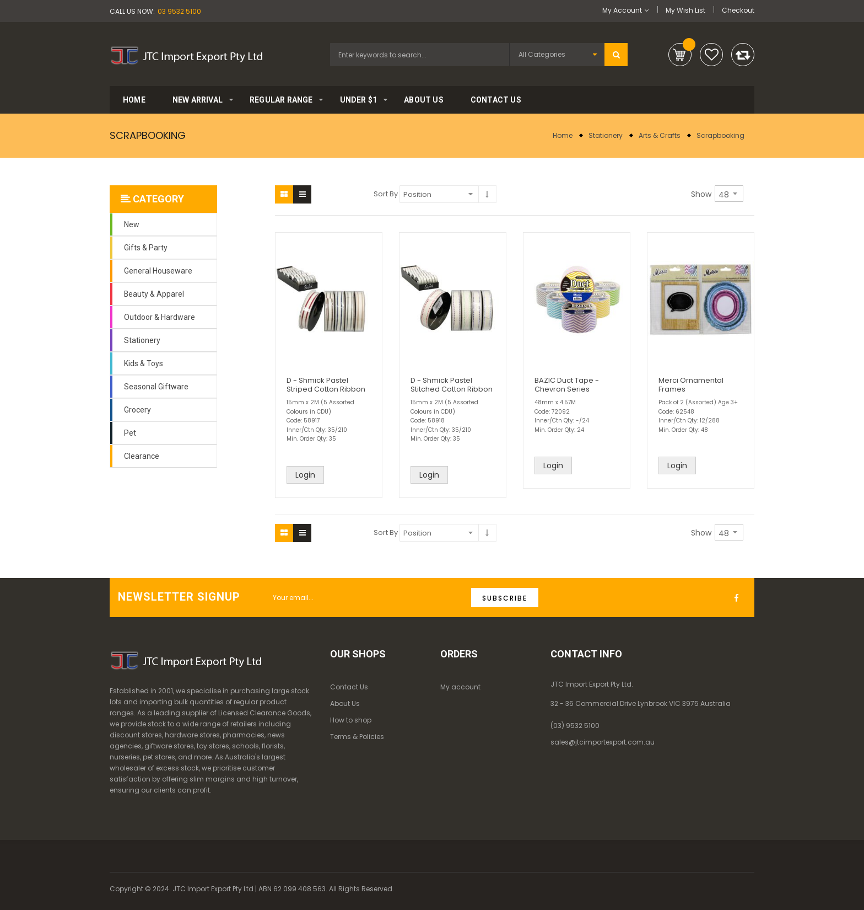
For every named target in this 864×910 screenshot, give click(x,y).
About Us (345, 703)
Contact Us (349, 687)
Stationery (605, 135)
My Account (622, 10)
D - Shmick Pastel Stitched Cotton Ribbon (452, 384)
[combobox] (419, 54)
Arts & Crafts (660, 135)
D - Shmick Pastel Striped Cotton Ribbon (326, 384)
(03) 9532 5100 (575, 725)
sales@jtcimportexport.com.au (602, 742)
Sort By (386, 194)
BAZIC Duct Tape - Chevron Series (566, 384)
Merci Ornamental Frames (690, 384)
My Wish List (685, 10)
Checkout (738, 10)
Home (563, 135)
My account (460, 687)
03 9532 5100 (179, 11)
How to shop (350, 720)
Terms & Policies (357, 736)
